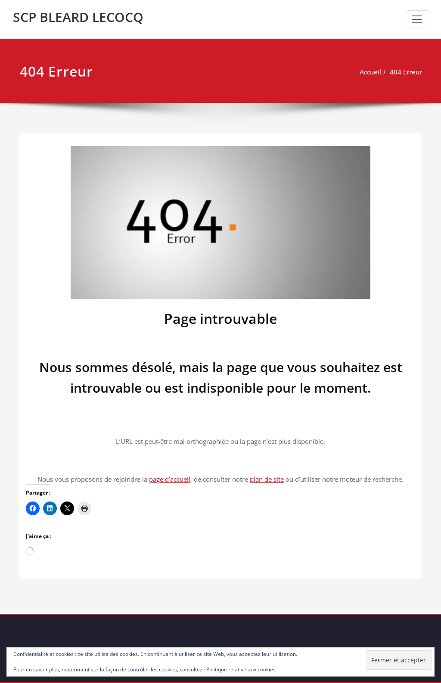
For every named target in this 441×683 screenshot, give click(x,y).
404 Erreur (406, 72)
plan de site (267, 479)
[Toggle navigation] (417, 19)
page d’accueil (169, 479)
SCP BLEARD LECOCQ (78, 17)
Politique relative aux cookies (241, 669)
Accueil (370, 72)
